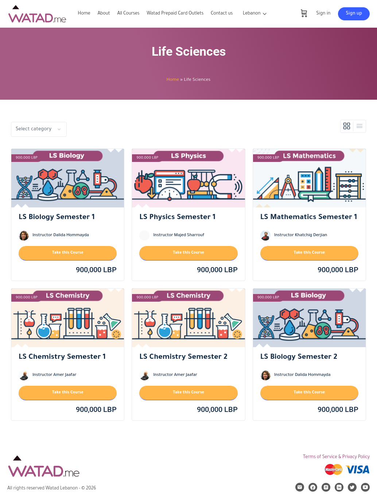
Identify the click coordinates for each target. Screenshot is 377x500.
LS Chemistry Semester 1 (62, 358)
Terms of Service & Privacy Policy (336, 457)
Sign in (323, 13)
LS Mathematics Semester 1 (308, 218)
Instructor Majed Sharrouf (178, 235)
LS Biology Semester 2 (298, 358)
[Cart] (304, 14)
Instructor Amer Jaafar (54, 375)
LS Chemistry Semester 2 (183, 358)
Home (173, 80)
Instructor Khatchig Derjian (300, 235)
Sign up (354, 13)
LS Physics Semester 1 (177, 218)
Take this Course (67, 253)
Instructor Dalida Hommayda (60, 235)
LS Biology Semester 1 (57, 218)
